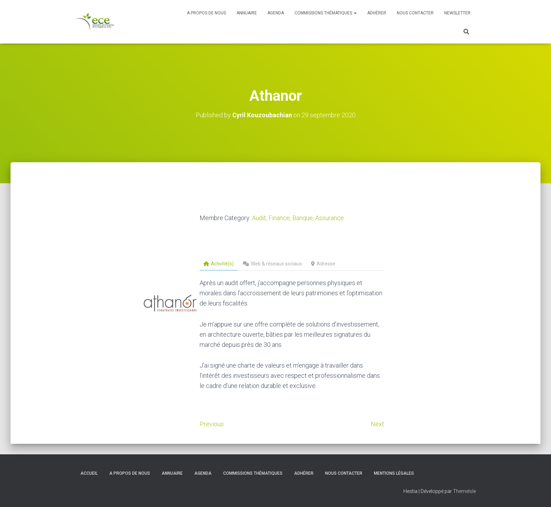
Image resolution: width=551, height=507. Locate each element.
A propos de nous (206, 13)
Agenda (275, 13)
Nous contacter (415, 13)
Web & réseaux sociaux (272, 263)
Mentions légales (394, 473)
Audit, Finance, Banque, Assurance (298, 218)
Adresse (323, 263)
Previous (212, 424)
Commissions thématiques (325, 13)
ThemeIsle (464, 491)
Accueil (89, 473)
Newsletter (457, 13)
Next (377, 424)
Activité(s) (218, 263)
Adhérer (376, 13)
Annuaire (246, 13)
